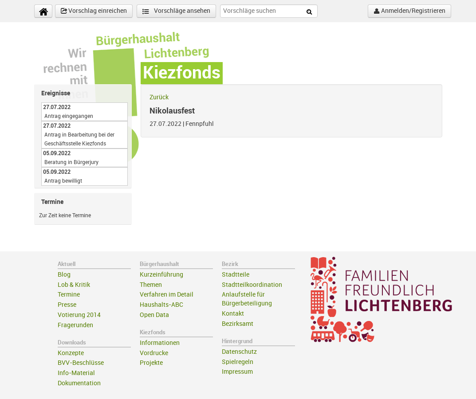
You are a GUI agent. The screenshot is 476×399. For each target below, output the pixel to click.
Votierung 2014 (79, 315)
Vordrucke (154, 353)
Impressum (237, 371)
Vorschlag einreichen (94, 11)
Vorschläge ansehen (176, 11)
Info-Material (76, 373)
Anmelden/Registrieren (409, 11)
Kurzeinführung (161, 274)
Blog (64, 274)
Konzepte (71, 353)
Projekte (151, 363)
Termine (69, 294)
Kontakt (233, 313)
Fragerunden (75, 325)
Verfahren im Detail (166, 294)
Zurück (159, 97)
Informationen (160, 343)
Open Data (154, 315)
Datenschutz (239, 351)
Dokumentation (79, 383)
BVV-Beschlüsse (81, 363)
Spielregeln (237, 362)
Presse (67, 304)
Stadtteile (235, 274)
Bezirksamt (237, 324)
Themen (151, 285)
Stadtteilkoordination (252, 285)
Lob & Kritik (74, 285)
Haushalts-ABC (161, 304)
